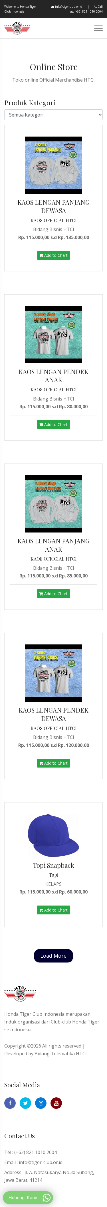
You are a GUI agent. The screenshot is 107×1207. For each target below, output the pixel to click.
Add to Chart (53, 255)
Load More (53, 955)
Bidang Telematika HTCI (61, 1053)
